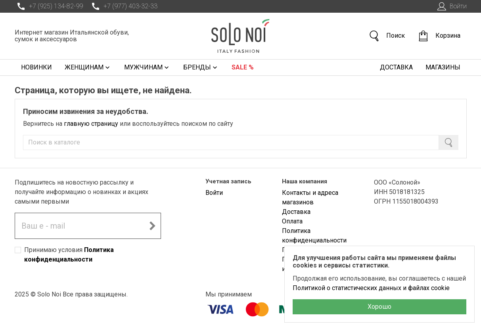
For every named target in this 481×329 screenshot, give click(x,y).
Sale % (243, 67)
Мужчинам (147, 67)
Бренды (201, 67)
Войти (451, 6)
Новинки (36, 67)
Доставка (396, 67)
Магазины (442, 67)
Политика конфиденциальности (314, 235)
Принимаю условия (69, 254)
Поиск (386, 36)
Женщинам (88, 67)
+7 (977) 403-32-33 (123, 6)
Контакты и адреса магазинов (310, 197)
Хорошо (379, 306)
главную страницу (91, 123)
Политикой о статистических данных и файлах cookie (371, 288)
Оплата (292, 221)
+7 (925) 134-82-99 (49, 6)
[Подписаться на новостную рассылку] (152, 225)
